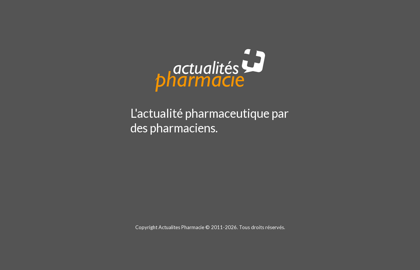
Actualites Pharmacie (181, 227)
